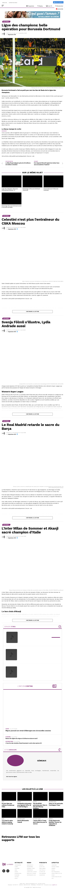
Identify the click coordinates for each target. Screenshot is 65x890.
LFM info (41, 865)
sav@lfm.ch (54, 885)
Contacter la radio (32, 871)
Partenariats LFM (31, 875)
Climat (16, 866)
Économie (17, 875)
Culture (17, 876)
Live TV (49, 6)
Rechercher (59, 6)
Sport (16, 878)
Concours (54, 865)
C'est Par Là (42, 870)
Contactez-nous (13, 2)
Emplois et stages (31, 873)
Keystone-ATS (12, 34)
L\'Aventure (42, 875)
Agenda (53, 868)
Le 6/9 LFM (41, 866)
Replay (40, 6)
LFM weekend (42, 873)
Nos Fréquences (56, 871)
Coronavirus (18, 865)
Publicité (4, 2)
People (53, 870)
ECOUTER (59, 9)
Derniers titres (31, 868)
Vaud (16, 870)
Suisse (16, 871)
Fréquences (30, 870)
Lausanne (17, 868)
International (18, 873)
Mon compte (58, 2)
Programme (30, 6)
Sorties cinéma (55, 866)
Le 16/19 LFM (42, 871)
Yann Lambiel (42, 868)
